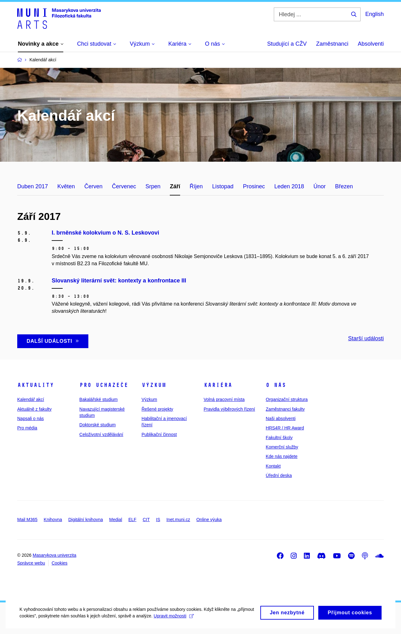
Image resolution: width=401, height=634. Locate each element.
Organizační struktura (287, 399)
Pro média (27, 427)
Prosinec (254, 186)
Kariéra (218, 385)
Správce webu (31, 563)
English (374, 14)
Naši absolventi (280, 418)
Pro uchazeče (103, 385)
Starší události (366, 338)
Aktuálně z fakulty (34, 409)
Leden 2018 (289, 186)
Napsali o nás (30, 418)
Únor (320, 186)
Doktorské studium (97, 424)
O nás (276, 385)
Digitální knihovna (85, 519)
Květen (66, 186)
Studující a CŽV (287, 44)
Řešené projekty (157, 409)
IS (158, 519)
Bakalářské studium (98, 399)
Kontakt (273, 466)
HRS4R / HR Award (285, 427)
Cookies (60, 563)
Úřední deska (279, 475)
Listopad (222, 186)
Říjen (196, 186)
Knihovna (53, 519)
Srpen (152, 186)
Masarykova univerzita (54, 555)
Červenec (124, 186)
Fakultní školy (279, 437)
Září (175, 186)
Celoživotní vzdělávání (101, 434)
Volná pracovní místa (224, 399)
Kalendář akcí (30, 399)
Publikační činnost (159, 434)
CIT (146, 519)
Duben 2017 (32, 186)
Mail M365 (27, 519)
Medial (115, 519)
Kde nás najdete (281, 456)
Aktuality (35, 385)
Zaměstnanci (332, 44)
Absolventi (371, 44)
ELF (132, 519)
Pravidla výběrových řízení (229, 409)
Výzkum (154, 385)
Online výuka (209, 519)
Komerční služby (282, 446)
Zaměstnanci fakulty (285, 409)
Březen (344, 186)
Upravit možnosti (194, 623)
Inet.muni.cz (178, 519)
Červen (93, 186)
